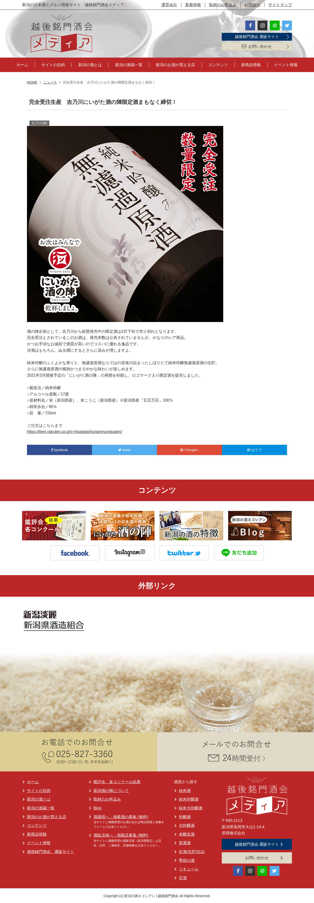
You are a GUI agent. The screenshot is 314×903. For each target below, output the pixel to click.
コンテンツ (218, 64)
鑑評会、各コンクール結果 (117, 781)
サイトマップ (280, 5)
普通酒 (185, 842)
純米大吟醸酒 (190, 807)
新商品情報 (251, 64)
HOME (32, 82)
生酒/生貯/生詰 (192, 851)
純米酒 (185, 790)
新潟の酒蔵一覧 (129, 64)
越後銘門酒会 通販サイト (257, 37)
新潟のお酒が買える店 (175, 64)
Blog (97, 807)
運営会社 (169, 5)
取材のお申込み (222, 5)
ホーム (22, 64)
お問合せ (252, 5)
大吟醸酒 (187, 825)
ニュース (50, 82)
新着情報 (193, 5)
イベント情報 (286, 64)
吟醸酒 (185, 816)
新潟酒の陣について (111, 790)
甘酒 (183, 877)
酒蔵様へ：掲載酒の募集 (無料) (120, 816)
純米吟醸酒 (188, 798)
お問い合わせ (257, 46)
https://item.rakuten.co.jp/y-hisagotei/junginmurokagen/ (74, 431)
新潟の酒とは (90, 64)
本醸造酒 (187, 833)
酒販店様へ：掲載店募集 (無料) (120, 834)
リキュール (188, 868)
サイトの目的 (53, 64)
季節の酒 (187, 859)
